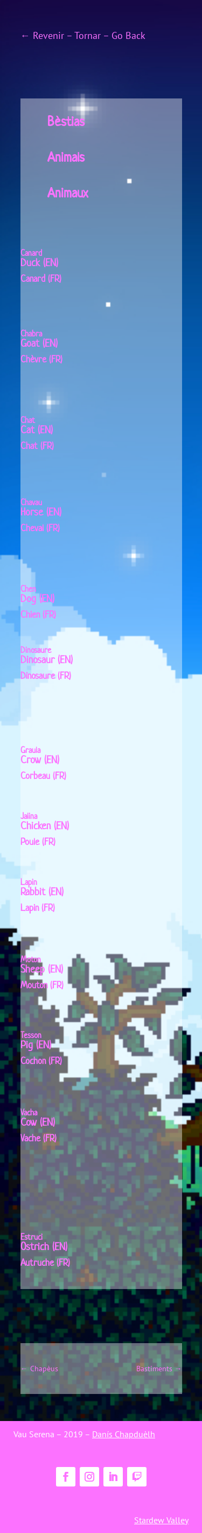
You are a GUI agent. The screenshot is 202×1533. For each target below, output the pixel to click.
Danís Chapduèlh (123, 1434)
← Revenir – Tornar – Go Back (82, 35)
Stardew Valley (161, 1520)
